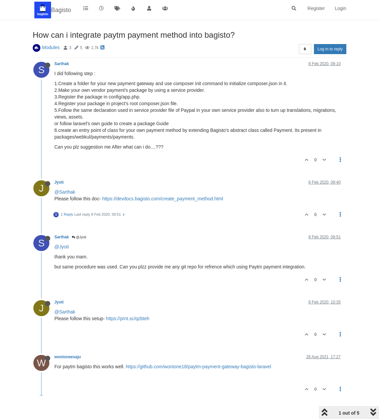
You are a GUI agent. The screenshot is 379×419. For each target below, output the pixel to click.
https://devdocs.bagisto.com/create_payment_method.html (162, 198)
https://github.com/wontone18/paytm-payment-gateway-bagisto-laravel (198, 366)
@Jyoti (79, 237)
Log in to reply (330, 49)
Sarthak (61, 63)
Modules (51, 47)
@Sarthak (64, 192)
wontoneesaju (67, 357)
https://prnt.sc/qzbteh (127, 318)
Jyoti (59, 182)
